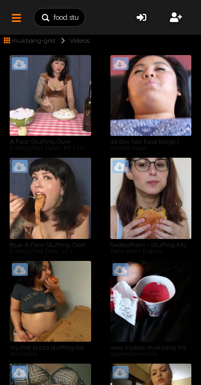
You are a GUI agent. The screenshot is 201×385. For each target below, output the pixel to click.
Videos (73, 40)
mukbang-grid (29, 40)
